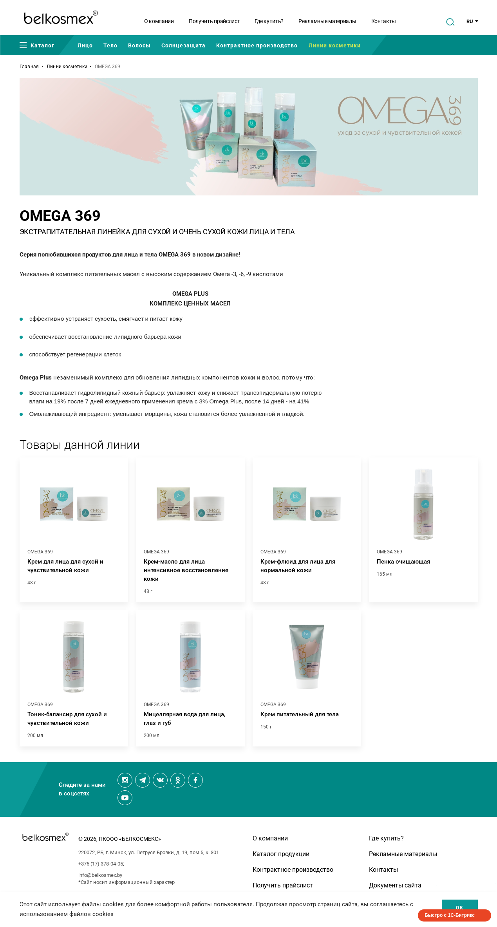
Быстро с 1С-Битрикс (450, 915)
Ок (459, 908)
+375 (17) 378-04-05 (100, 864)
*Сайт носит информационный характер (126, 882)
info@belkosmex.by (100, 875)
